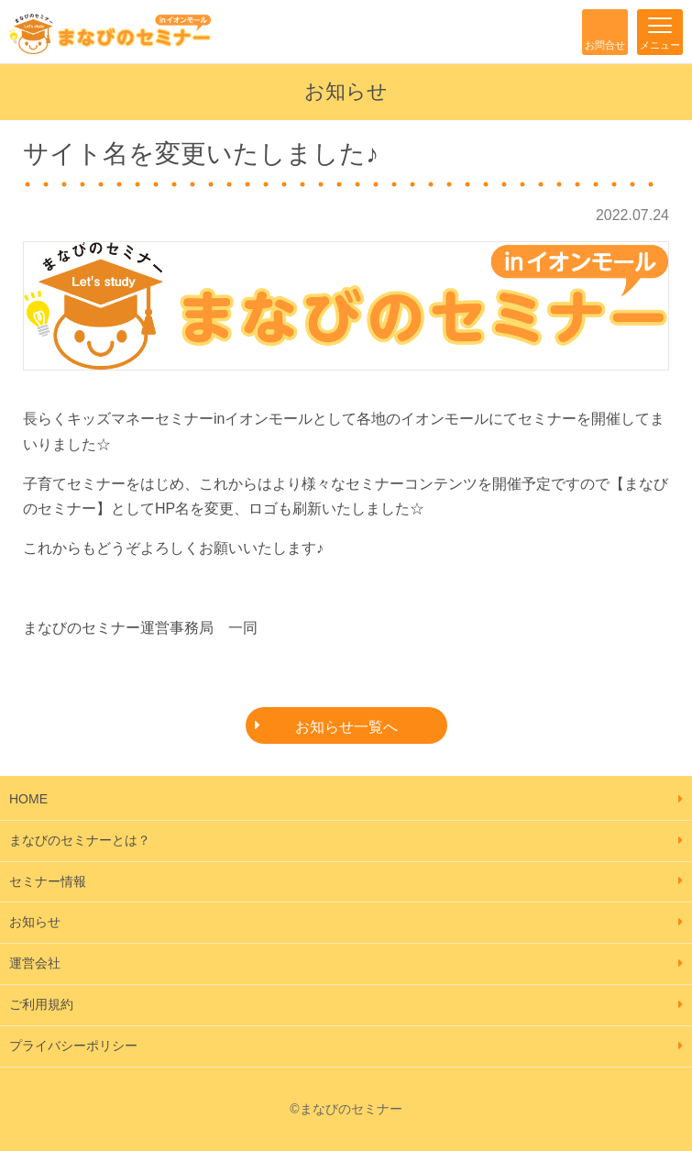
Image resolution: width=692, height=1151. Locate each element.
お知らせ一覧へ (346, 727)
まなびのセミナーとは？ (79, 840)
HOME (28, 798)
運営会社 (34, 963)
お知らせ (34, 921)
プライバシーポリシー (73, 1045)
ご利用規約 (41, 1004)
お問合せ (605, 44)
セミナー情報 (47, 881)
